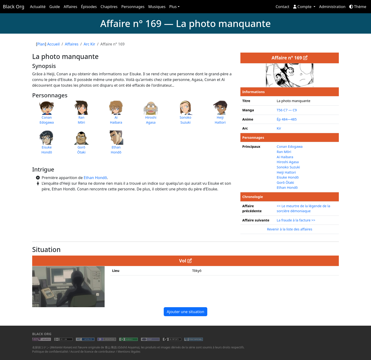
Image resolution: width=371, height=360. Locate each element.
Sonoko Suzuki (288, 167)
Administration (332, 6)
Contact (282, 6)
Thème (357, 6)
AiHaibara (116, 115)
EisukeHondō (47, 144)
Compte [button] (303, 6)
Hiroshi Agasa (288, 162)
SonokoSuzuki (185, 115)
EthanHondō (116, 144)
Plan (41, 44)
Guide (54, 6)
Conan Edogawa (290, 146)
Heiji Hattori (286, 172)
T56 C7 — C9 (287, 110)
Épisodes (89, 6)
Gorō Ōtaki (285, 182)
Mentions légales (129, 352)
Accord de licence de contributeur (93, 352)
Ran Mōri (284, 151)
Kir (279, 128)
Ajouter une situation (185, 311)
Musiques (157, 6)
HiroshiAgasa (151, 115)
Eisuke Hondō (288, 177)
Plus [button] (173, 6)
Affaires (70, 6)
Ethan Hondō (95, 177)
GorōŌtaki (81, 144)
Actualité (38, 6)
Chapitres (109, 6)
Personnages (133, 6)
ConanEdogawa (47, 115)
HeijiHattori (220, 115)
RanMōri (81, 115)
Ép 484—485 (287, 119)
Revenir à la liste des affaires (289, 229)
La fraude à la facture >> (296, 220)
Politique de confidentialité (50, 352)
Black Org (13, 6)
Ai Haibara (285, 157)
